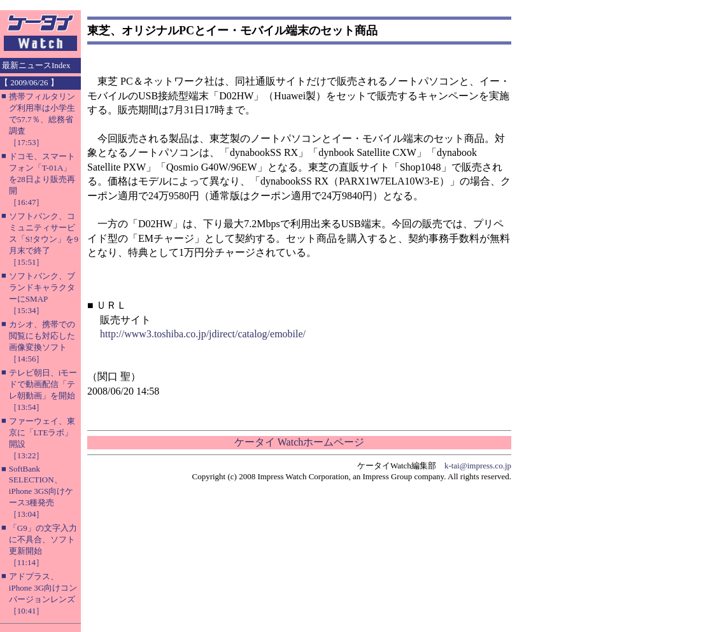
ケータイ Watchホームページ (299, 442)
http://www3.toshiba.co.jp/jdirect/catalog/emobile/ (203, 333)
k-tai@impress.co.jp (477, 465)
